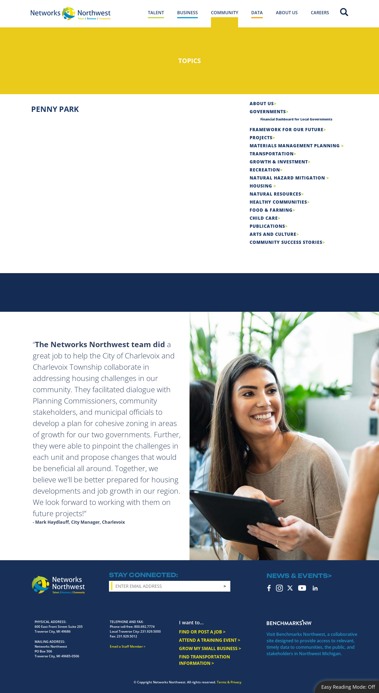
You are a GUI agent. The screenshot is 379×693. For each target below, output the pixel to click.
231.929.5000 (150, 631)
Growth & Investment (279, 162)
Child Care (264, 218)
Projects (261, 138)
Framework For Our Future (286, 130)
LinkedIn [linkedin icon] (315, 588)
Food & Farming (271, 210)
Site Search (344, 12)
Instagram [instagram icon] (279, 588)
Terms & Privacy (229, 682)
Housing (262, 186)
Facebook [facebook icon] (269, 588)
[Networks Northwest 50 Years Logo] (71, 13)
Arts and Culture (273, 234)
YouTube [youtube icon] (302, 588)
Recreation (265, 170)
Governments (268, 112)
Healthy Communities (278, 202)
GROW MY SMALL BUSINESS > (210, 648)
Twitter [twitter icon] (290, 588)
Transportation (272, 154)
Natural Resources (275, 194)
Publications (267, 226)
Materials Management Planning (295, 146)
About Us (262, 104)
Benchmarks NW (289, 622)
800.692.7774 (144, 626)
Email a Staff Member (126, 646)
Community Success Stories (286, 242)
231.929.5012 (127, 636)
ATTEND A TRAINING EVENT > (209, 640)
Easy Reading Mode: (348, 687)
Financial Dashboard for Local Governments (296, 119)
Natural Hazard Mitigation (288, 178)
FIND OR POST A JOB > (202, 632)
